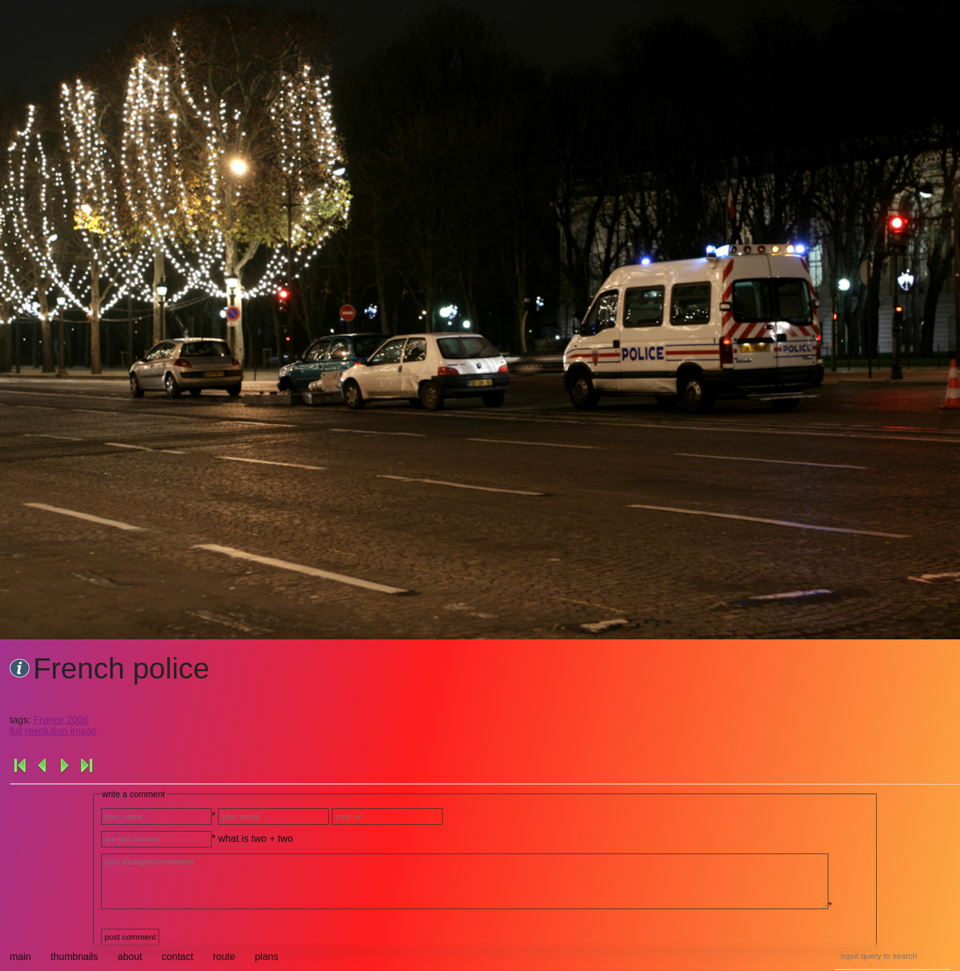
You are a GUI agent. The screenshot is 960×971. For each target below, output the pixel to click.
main (20, 956)
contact (177, 956)
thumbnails (74, 956)
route (224, 956)
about (130, 956)
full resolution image (53, 731)
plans (266, 956)
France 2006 (61, 720)
